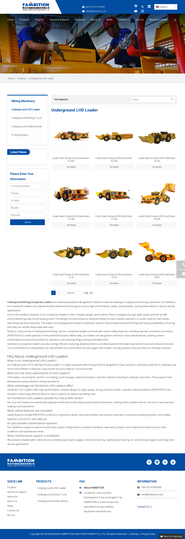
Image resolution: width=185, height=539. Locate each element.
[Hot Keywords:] (175, 20)
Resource (12, 496)
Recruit (11, 515)
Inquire (71, 167)
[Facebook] (136, 6)
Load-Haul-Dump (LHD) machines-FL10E (114, 217)
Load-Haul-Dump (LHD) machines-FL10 (71, 276)
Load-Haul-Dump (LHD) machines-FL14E (71, 217)
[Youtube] (136, 11)
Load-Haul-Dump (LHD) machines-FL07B (114, 159)
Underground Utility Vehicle (53, 501)
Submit (27, 222)
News (10, 505)
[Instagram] (142, 11)
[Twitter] (142, 6)
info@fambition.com (96, 11)
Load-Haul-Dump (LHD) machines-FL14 (114, 276)
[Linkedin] (149, 6)
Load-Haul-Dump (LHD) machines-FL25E (71, 159)
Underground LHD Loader (52, 488)
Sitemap (134, 534)
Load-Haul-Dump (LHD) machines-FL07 (157, 276)
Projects (11, 487)
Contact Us (13, 510)
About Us (12, 501)
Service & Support (17, 491)
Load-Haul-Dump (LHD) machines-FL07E (157, 217)
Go (91, 292)
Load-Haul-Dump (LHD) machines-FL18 (157, 159)
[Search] (150, 99)
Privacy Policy (148, 534)
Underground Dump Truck (52, 494)
